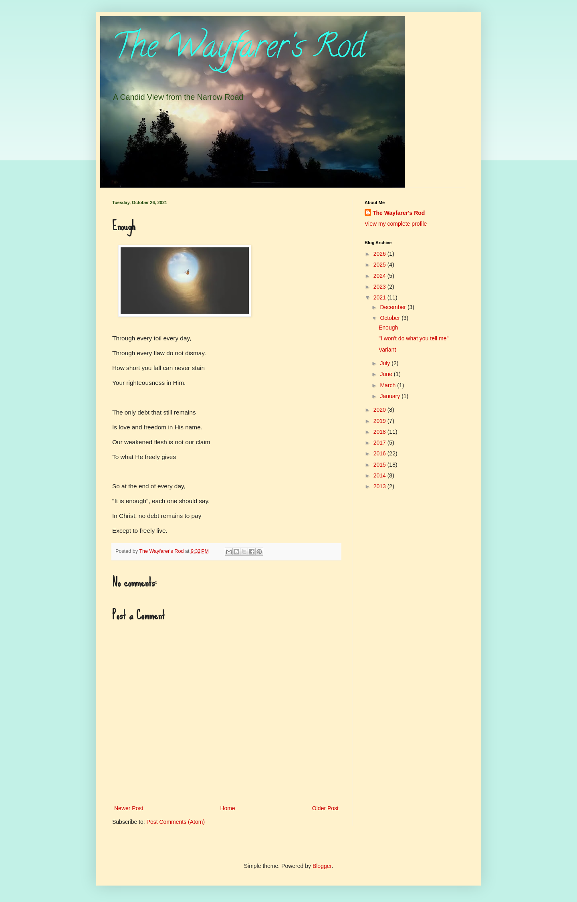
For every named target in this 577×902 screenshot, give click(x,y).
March (388, 385)
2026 (380, 254)
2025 (380, 264)
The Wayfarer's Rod (238, 50)
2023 (380, 286)
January (390, 396)
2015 (380, 464)
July (385, 363)
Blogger (322, 866)
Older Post (325, 808)
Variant (387, 349)
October (390, 318)
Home (227, 808)
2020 (380, 410)
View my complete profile (396, 223)
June (386, 374)
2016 (380, 453)
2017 (380, 442)
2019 (380, 421)
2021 (380, 297)
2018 (380, 432)
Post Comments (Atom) (176, 822)
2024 (380, 276)
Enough (388, 327)
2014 (380, 475)
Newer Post (128, 808)
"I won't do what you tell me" (413, 338)
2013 (380, 486)
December (393, 307)
